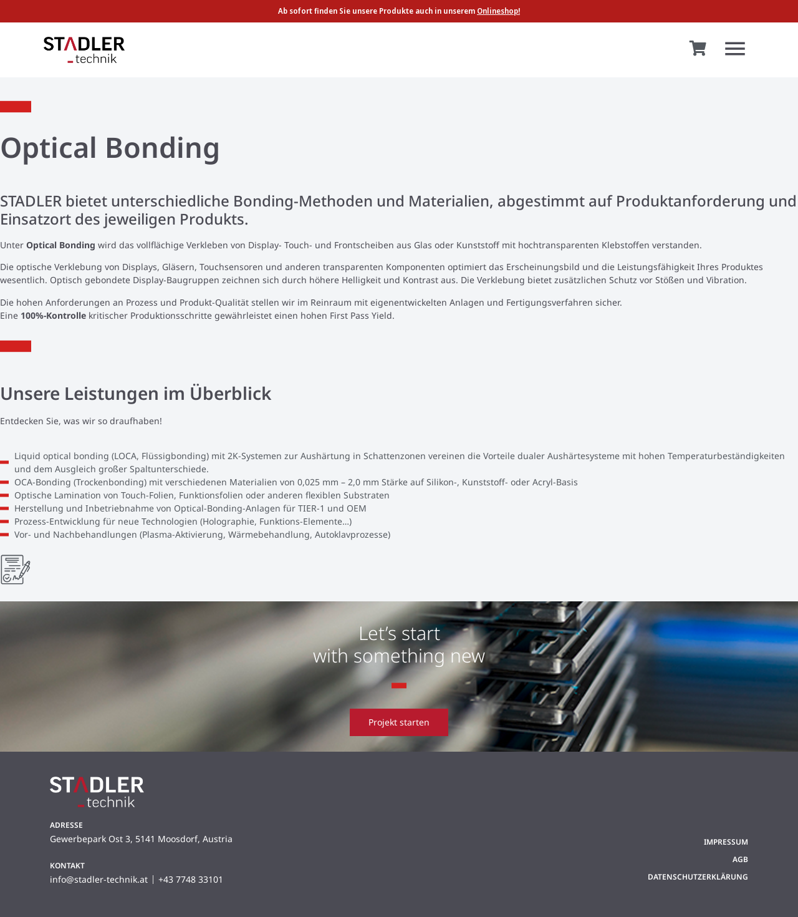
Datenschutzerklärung (698, 876)
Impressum (726, 842)
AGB (740, 859)
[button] (734, 50)
